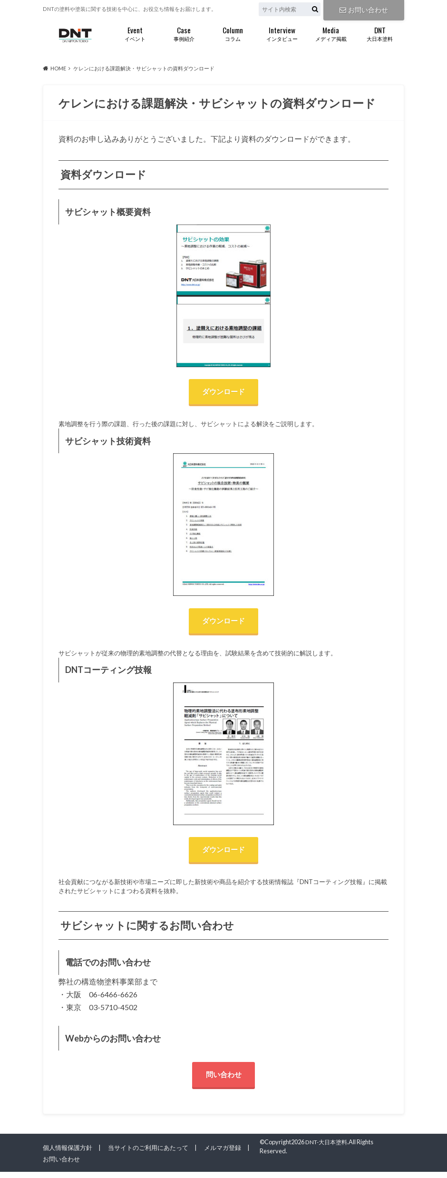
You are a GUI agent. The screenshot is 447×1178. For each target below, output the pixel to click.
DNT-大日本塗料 (328, 1148)
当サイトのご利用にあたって (148, 1154)
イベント (134, 33)
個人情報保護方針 (67, 1154)
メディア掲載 (330, 33)
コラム (232, 33)
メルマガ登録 (222, 1154)
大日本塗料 (379, 33)
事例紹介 (183, 33)
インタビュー (281, 33)
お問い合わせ (364, 9)
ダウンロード (223, 392)
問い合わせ (223, 1079)
